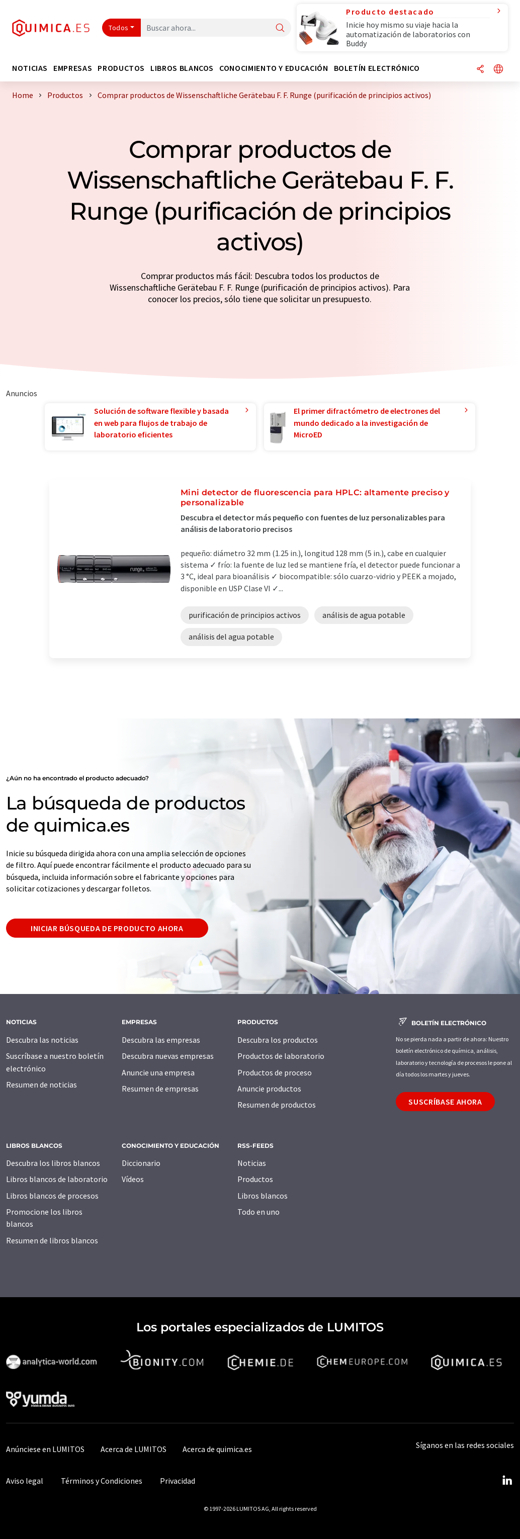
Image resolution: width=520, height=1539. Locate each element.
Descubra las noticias (42, 1040)
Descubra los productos (277, 1040)
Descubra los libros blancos (53, 1163)
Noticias (251, 1163)
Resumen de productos (276, 1105)
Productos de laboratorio (280, 1056)
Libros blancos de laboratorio (57, 1179)
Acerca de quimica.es (217, 1449)
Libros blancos (262, 1196)
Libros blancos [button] (182, 68)
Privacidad (177, 1481)
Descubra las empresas (161, 1040)
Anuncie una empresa (158, 1072)
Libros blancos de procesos (52, 1196)
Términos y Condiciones (101, 1481)
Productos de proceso (274, 1072)
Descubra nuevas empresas (168, 1056)
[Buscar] (280, 28)
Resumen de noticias (41, 1084)
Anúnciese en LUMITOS (45, 1449)
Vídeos (133, 1179)
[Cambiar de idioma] (498, 69)
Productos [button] (121, 68)
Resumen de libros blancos (52, 1240)
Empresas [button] (72, 68)
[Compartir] (480, 69)
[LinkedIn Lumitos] (507, 1481)
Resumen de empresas (160, 1088)
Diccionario (141, 1163)
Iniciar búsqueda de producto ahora (107, 928)
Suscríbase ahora (445, 1102)
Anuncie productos (269, 1088)
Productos (255, 1179)
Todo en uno (258, 1212)
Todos (119, 27)
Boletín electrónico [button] (377, 68)
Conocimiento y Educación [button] (273, 68)
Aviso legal (24, 1481)
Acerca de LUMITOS (133, 1449)
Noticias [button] (30, 68)
